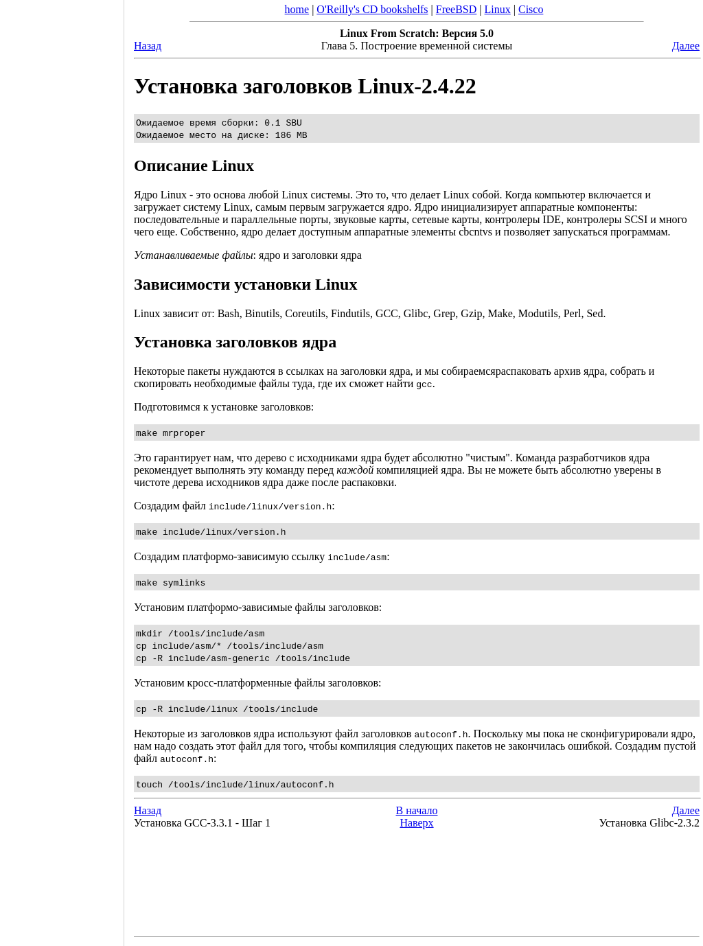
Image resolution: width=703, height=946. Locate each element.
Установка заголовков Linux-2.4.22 (305, 85)
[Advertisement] (62, 468)
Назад (147, 45)
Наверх (416, 823)
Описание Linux (194, 165)
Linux (498, 9)
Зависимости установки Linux (245, 284)
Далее (686, 45)
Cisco (530, 9)
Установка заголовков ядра (235, 342)
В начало (417, 810)
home (297, 9)
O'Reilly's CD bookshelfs (372, 9)
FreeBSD (456, 9)
